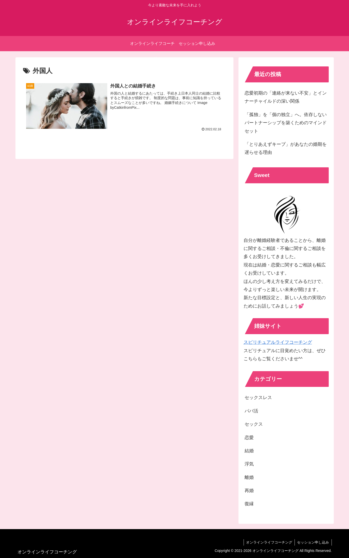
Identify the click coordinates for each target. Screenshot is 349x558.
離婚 (249, 477)
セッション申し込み (313, 542)
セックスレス (258, 397)
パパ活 (251, 410)
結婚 (249, 450)
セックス (254, 424)
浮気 (249, 463)
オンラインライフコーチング (269, 542)
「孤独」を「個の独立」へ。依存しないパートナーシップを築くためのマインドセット (286, 123)
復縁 (249, 503)
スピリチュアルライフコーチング (278, 342)
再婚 (249, 490)
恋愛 (249, 437)
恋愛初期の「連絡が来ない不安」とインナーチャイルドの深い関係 (286, 97)
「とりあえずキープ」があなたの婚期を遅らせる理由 (286, 148)
